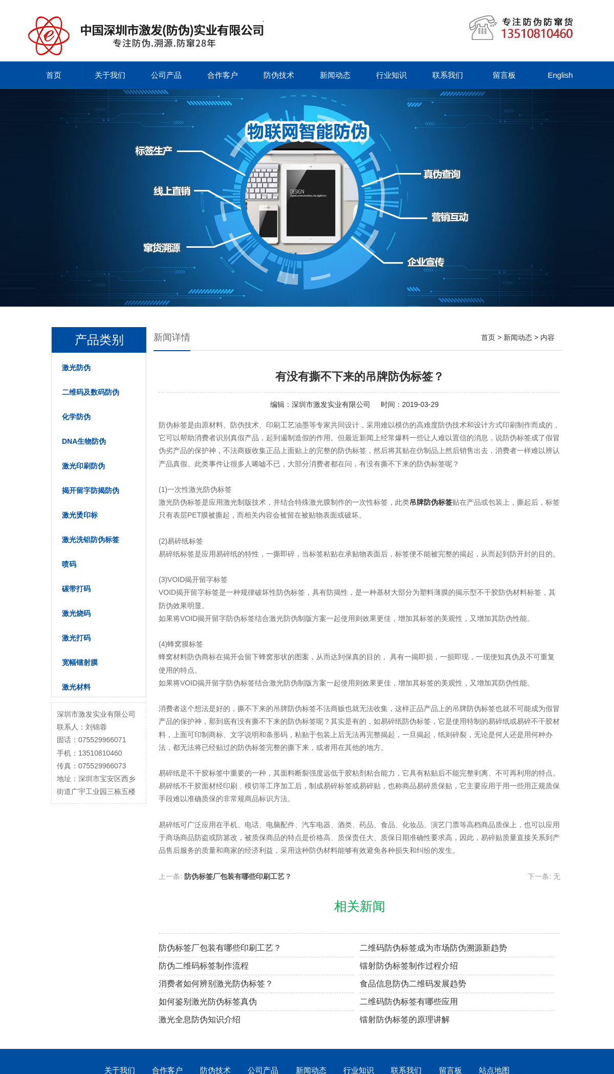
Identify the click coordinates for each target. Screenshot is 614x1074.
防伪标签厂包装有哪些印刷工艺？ (238, 876)
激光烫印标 (80, 515)
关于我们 (110, 75)
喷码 (69, 564)
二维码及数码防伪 (90, 392)
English (560, 75)
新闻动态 (335, 75)
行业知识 (391, 75)
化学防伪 (76, 417)
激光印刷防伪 (83, 466)
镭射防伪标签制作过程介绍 (409, 965)
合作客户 (222, 75)
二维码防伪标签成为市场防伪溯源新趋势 (433, 947)
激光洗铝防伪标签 (90, 539)
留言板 (504, 75)
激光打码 (76, 638)
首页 (53, 75)
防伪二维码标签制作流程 (204, 965)
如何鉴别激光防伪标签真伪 (208, 1001)
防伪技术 (279, 75)
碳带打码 (76, 589)
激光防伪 (76, 367)
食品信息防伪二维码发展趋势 (413, 983)
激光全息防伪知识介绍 (199, 1019)
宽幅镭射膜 (80, 662)
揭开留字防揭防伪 (90, 490)
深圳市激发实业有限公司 (331, 404)
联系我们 (447, 75)
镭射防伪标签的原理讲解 (405, 1019)
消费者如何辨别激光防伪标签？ (216, 983)
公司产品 (166, 75)
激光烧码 (76, 613)
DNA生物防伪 (84, 441)
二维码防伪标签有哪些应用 (409, 1001)
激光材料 (76, 687)
